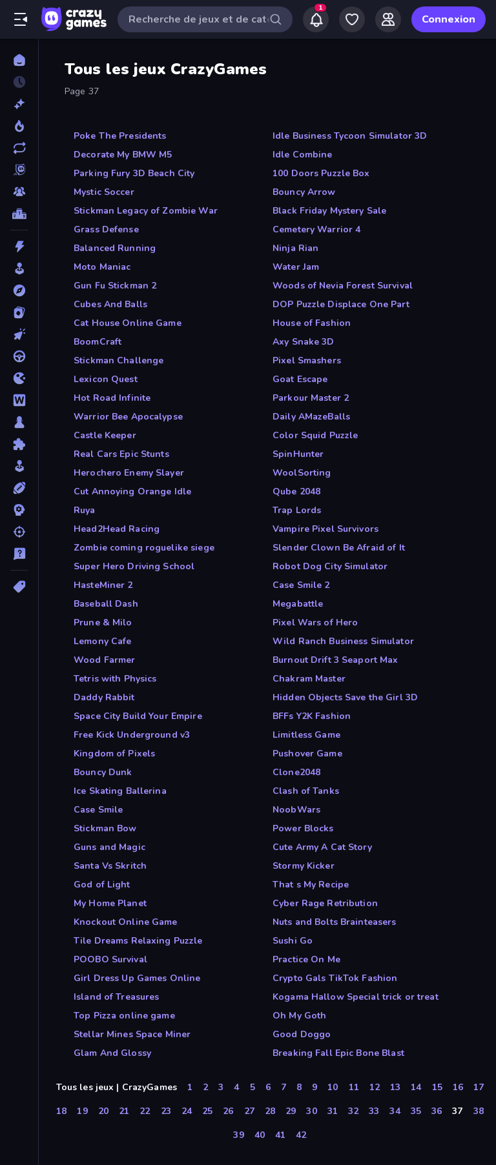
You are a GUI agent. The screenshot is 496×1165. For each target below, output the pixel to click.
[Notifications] (316, 19)
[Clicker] (19, 334)
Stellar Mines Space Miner (132, 1034)
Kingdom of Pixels (114, 753)
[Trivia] (19, 554)
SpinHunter (298, 454)
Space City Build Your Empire (138, 716)
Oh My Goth (299, 1015)
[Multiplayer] (19, 192)
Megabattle (298, 604)
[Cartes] (19, 312)
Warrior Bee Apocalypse (128, 416)
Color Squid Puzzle (315, 435)
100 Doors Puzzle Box (321, 173)
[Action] (19, 247)
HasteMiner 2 (103, 585)
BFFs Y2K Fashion (312, 716)
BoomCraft (97, 342)
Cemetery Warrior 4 (316, 229)
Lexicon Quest (106, 379)
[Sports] (19, 488)
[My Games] (352, 19)
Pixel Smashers (307, 360)
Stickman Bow (105, 828)
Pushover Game (307, 753)
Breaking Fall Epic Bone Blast (338, 1053)
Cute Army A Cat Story (322, 847)
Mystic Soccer (104, 192)
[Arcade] (19, 268)
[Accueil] (19, 60)
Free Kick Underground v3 (132, 735)
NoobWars (296, 810)
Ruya (85, 510)
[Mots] (19, 400)
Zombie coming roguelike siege (144, 548)
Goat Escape (300, 379)
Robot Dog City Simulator (330, 566)
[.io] (19, 378)
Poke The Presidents (120, 136)
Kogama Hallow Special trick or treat (356, 997)
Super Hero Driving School (134, 566)
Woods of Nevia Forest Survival (343, 285)
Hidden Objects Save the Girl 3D (345, 697)
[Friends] (388, 19)
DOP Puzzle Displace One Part (341, 304)
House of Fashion (312, 323)
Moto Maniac (102, 267)
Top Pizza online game (124, 1015)
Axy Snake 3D (304, 342)
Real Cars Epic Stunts (121, 454)
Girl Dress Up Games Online (137, 978)
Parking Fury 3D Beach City (134, 173)
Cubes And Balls (110, 304)
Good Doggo (302, 1034)
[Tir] (19, 532)
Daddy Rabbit (104, 697)
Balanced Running (115, 248)
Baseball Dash (106, 604)
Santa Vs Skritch (110, 866)
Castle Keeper (105, 435)
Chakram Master (309, 679)
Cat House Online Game (127, 323)
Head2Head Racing (117, 529)
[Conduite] (19, 356)
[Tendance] (19, 126)
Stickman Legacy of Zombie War (146, 211)
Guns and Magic (109, 847)
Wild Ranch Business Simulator (343, 641)
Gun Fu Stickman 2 (115, 285)
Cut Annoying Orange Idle (132, 491)
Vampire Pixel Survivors (325, 529)
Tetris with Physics (115, 679)
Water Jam (296, 267)
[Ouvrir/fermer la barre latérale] (20, 19)
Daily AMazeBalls (311, 416)
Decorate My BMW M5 (123, 154)
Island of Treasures (117, 997)
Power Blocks (303, 828)
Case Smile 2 (301, 585)
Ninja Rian (295, 248)
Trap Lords (297, 510)
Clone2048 (296, 772)
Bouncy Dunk (103, 772)
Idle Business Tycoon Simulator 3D (350, 136)
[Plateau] (19, 422)
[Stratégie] (19, 510)
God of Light (102, 884)
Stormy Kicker (304, 866)
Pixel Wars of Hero (315, 622)
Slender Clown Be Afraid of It (339, 548)
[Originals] (19, 170)
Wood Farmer (104, 660)
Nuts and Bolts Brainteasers (335, 922)
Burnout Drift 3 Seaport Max (335, 660)
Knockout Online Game (126, 922)
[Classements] (19, 214)
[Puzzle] (19, 444)
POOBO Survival (110, 959)
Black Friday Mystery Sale (329, 211)
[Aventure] (19, 290)
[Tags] (19, 587)
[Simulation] (19, 466)
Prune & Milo (103, 622)
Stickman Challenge (118, 360)
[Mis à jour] (19, 148)
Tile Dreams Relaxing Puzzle (138, 941)
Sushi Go (293, 941)
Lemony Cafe (102, 641)
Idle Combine (303, 154)
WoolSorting (302, 473)
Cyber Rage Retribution (325, 903)
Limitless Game (306, 735)
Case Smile (98, 810)
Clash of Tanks (306, 791)
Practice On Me (306, 959)
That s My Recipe (311, 884)
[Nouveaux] (19, 104)
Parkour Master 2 (311, 398)
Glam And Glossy (112, 1053)
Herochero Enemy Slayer (129, 473)
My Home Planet (110, 903)
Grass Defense (106, 229)
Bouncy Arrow (304, 192)
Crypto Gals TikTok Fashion (335, 978)
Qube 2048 (296, 491)
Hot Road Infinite (112, 398)
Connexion (448, 19)
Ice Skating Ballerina (120, 791)
